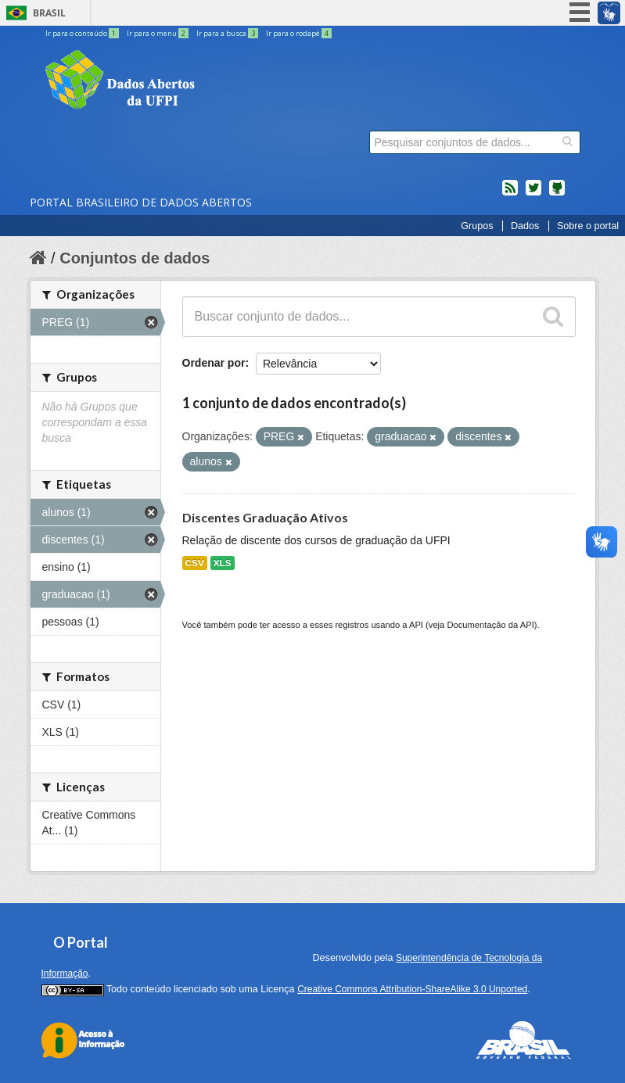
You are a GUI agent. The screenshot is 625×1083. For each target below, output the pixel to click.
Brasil (49, 13)
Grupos (477, 226)
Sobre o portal (588, 226)
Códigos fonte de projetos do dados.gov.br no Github (557, 194)
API (416, 624)
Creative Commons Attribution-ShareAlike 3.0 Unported (412, 989)
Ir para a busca (228, 33)
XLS (223, 563)
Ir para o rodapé (299, 33)
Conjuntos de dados (134, 258)
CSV (194, 563)
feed (510, 194)
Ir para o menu (158, 33)
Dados (525, 226)
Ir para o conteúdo (82, 33)
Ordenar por (214, 363)
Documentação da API (490, 624)
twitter (533, 194)
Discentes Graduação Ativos (265, 517)
